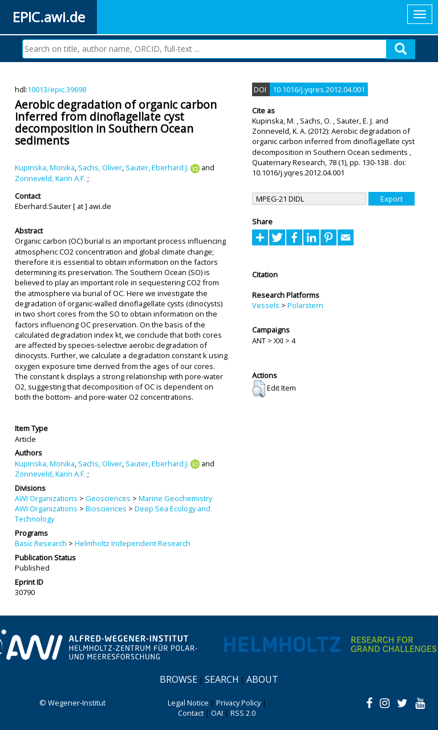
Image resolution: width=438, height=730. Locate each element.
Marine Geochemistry (175, 498)
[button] (258, 388)
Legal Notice (188, 703)
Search (222, 679)
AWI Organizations (46, 498)
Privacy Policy (238, 703)
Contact (191, 713)
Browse (178, 679)
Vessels (265, 305)
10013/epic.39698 (56, 89)
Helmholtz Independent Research (132, 543)
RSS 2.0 (243, 713)
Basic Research (41, 543)
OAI (217, 713)
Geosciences (108, 498)
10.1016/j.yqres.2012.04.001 (319, 89)
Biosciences (106, 508)
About (262, 679)
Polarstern (305, 305)
